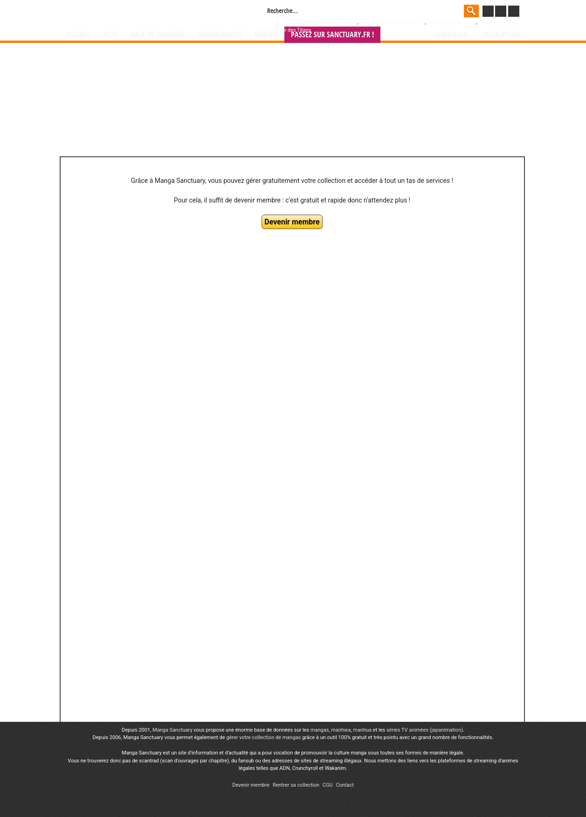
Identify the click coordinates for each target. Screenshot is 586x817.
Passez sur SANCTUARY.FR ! (332, 34)
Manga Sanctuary (172, 730)
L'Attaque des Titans (288, 30)
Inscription (501, 34)
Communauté (219, 34)
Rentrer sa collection (296, 785)
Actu (110, 34)
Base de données (158, 34)
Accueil (78, 34)
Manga (141, 12)
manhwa (341, 730)
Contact (344, 785)
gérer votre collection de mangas (263, 737)
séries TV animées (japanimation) (424, 730)
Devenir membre (291, 221)
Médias (266, 34)
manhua (362, 730)
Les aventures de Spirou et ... (392, 22)
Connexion (451, 34)
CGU (328, 785)
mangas (319, 730)
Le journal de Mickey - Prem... (323, 22)
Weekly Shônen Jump (451, 22)
